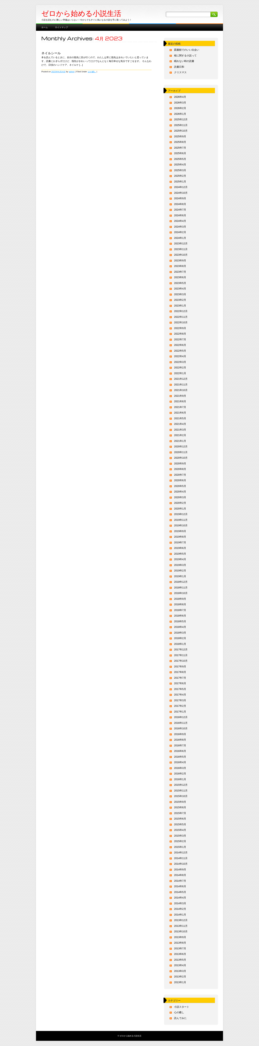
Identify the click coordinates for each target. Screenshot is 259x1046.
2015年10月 (181, 796)
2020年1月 (180, 508)
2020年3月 (180, 497)
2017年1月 (180, 711)
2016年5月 (180, 756)
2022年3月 (180, 362)
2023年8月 (180, 266)
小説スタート (181, 1006)
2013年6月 (180, 954)
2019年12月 (181, 514)
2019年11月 (181, 519)
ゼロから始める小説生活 (81, 13)
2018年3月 (180, 632)
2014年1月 (180, 914)
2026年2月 (180, 108)
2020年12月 (181, 446)
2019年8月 (180, 536)
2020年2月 (180, 502)
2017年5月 (180, 689)
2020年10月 (181, 457)
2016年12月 (181, 717)
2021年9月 (180, 395)
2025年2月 (180, 175)
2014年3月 (180, 903)
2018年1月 (180, 643)
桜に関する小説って (185, 55)
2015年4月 (180, 829)
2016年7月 (180, 745)
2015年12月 (181, 784)
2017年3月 (180, 700)
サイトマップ (61, 27)
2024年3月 (180, 226)
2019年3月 (180, 565)
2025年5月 (180, 159)
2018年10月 (181, 593)
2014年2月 (180, 908)
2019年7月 (180, 542)
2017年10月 (181, 660)
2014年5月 (180, 892)
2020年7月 (180, 474)
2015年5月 (180, 824)
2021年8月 (180, 401)
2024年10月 (181, 192)
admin (72, 72)
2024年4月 (180, 220)
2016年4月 (180, 762)
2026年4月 (180, 96)
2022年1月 (180, 373)
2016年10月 (181, 728)
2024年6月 (180, 215)
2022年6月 (180, 345)
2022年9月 (180, 328)
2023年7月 (180, 271)
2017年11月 (181, 655)
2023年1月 (180, 305)
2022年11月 (181, 316)
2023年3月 (180, 294)
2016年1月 (180, 779)
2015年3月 (180, 835)
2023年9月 (180, 260)
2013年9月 (180, 937)
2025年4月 (180, 164)
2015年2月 (180, 841)
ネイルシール (51, 52)
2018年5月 (180, 621)
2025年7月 (180, 147)
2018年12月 (181, 581)
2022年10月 (181, 322)
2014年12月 (181, 852)
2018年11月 (181, 587)
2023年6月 (180, 277)
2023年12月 (181, 243)
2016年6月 (180, 751)
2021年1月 (180, 440)
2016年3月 (180, 768)
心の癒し (92, 72)
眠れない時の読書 (184, 61)
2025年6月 (180, 153)
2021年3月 (180, 429)
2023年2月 (180, 299)
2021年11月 (181, 384)
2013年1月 (180, 982)
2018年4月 (180, 626)
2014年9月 (180, 869)
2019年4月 (180, 559)
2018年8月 (180, 604)
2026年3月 (180, 102)
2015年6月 (180, 818)
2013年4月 (180, 965)
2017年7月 (180, 677)
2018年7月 (180, 610)
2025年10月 (181, 130)
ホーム (44, 27)
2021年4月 (180, 423)
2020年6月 (180, 480)
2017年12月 (181, 649)
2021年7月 (180, 407)
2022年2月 (180, 367)
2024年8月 (180, 204)
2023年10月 (181, 254)
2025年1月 (180, 181)
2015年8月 (180, 807)
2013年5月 (180, 959)
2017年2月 (180, 705)
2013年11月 (181, 925)
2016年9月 (180, 734)
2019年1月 (180, 576)
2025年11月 (181, 125)
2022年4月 (180, 356)
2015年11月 (181, 790)
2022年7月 (180, 339)
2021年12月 (181, 378)
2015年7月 (180, 813)
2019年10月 (181, 525)
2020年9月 (180, 463)
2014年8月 (180, 875)
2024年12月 (181, 187)
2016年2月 (180, 773)
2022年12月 (181, 311)
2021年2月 (180, 435)
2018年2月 (180, 638)
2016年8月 (180, 739)
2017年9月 (180, 666)
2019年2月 (180, 570)
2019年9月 (180, 531)
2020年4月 (180, 491)
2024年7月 (180, 209)
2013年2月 (180, 976)
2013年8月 (180, 942)
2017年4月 (180, 694)
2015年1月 (180, 847)
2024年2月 (180, 232)
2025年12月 (181, 119)
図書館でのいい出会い (186, 49)
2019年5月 (180, 553)
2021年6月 (180, 412)
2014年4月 (180, 897)
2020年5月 (180, 486)
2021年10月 (181, 390)
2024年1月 (180, 237)
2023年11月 (181, 249)
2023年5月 (180, 283)
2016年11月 (181, 722)
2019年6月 (180, 548)
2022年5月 (180, 350)
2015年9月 (180, 801)
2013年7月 (180, 948)
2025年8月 (180, 142)
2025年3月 (180, 170)
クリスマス (180, 72)
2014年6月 (180, 886)
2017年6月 (180, 683)
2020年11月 (181, 452)
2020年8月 (180, 469)
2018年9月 (180, 598)
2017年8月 (180, 672)
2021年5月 (180, 418)
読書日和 (179, 66)
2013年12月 (181, 920)
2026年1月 (180, 113)
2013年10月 (181, 931)
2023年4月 (180, 288)
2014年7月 (180, 880)
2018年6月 (180, 615)
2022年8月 (180, 333)
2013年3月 (180, 971)
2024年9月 (180, 198)
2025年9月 (180, 136)
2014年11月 (181, 858)
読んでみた (180, 1018)
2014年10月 (181, 863)
